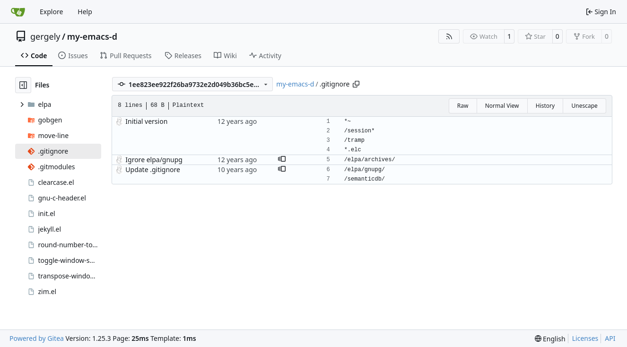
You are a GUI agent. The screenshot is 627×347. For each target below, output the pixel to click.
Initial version (146, 121)
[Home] (18, 11)
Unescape (584, 106)
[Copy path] (356, 84)
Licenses (585, 338)
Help (85, 11)
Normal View (502, 106)
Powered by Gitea (36, 338)
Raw (463, 106)
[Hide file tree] (23, 85)
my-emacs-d (92, 36)
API (610, 338)
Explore (51, 11)
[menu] (550, 338)
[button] (282, 160)
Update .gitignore (152, 169)
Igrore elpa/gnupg (154, 159)
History (545, 106)
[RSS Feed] (449, 36)
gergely (45, 36)
